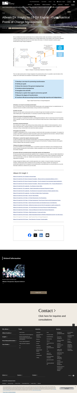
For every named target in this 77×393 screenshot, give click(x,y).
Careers (50, 1)
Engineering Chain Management (60, 353)
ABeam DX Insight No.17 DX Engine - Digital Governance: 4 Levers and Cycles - (29, 212)
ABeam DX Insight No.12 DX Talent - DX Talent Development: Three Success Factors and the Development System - (37, 200)
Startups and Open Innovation (60, 341)
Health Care (38, 347)
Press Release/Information (34, 1)
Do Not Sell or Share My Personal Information (67, 388)
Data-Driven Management (59, 337)
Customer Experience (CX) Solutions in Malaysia (60, 345)
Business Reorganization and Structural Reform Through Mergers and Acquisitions (25, 338)
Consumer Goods (50, 334)
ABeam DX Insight (19, 173)
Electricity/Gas (49, 338)
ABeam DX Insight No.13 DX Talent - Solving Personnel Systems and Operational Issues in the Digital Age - (35, 202)
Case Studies (44, 1)
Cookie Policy (33, 383)
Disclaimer (4, 383)
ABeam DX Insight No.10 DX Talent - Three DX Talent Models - (26, 195)
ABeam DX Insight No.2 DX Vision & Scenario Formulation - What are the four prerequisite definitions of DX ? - (35, 178)
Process (37, 343)
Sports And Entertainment (49, 354)
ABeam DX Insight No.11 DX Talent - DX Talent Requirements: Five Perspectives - (30, 197)
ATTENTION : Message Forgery (8, 380)
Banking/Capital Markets (39, 350)
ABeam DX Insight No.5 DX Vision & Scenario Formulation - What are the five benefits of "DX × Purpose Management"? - (38, 183)
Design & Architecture (69, 342)
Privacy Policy (17, 383)
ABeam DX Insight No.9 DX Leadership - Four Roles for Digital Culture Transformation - (31, 193)
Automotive (38, 332)
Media (48, 351)
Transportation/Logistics (50, 344)
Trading (37, 357)
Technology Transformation (70, 350)
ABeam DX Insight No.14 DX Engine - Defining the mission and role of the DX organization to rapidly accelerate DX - (37, 205)
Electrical (38, 339)
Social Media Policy (25, 383)
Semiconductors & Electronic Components (39, 336)
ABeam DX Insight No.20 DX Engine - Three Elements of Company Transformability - (30, 219)
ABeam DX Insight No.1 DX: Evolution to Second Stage (24, 176)
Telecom (48, 341)
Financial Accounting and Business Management (60, 362)
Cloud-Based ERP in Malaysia (70, 336)
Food (48, 332)
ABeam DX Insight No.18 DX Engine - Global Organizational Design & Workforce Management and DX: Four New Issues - (38, 214)
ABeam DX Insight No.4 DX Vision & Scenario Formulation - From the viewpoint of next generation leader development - (37, 181)
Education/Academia (50, 360)
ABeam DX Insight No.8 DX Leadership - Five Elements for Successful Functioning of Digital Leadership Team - (36, 190)
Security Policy (10, 383)
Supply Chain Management (59, 350)
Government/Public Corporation (50, 357)
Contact (69, 1)
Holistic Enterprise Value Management (26, 334)
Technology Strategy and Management (69, 346)
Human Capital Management (24, 341)
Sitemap (39, 383)
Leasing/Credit (39, 355)
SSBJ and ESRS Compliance (24, 343)
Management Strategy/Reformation (60, 333)
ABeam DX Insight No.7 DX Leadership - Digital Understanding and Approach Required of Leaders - (33, 188)
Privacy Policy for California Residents (9, 392)
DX (19, 347)
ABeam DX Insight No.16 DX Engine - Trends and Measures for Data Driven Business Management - (33, 209)
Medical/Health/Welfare (50, 364)
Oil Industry (38, 345)
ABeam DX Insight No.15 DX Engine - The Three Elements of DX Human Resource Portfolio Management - (35, 207)
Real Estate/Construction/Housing (50, 347)
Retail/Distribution (50, 336)
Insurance (38, 353)
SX (19, 345)
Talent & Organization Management (59, 357)
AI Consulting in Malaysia (70, 333)
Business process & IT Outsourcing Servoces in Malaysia (60, 368)
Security (68, 339)
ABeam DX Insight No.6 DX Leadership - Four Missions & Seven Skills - (28, 186)
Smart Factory (21, 332)
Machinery (38, 341)
